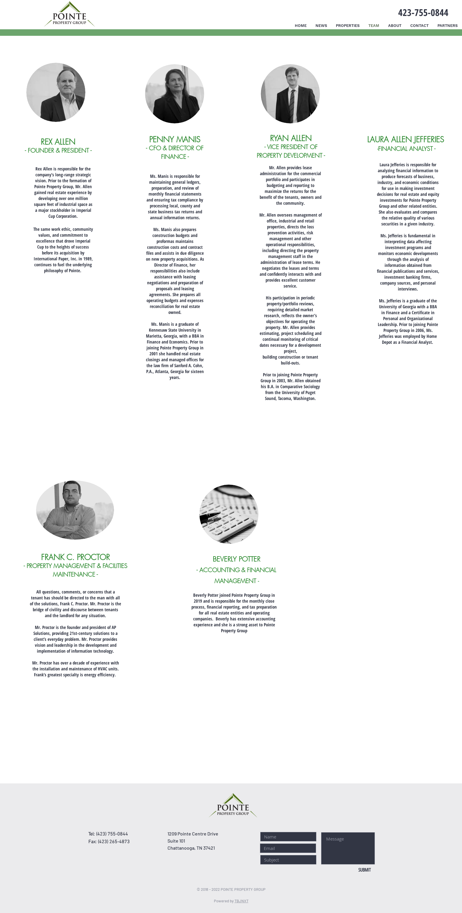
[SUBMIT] (364, 870)
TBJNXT (241, 901)
